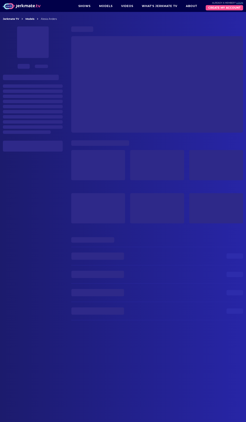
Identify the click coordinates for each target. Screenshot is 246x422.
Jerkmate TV (11, 18)
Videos (127, 6)
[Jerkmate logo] (21, 6)
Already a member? (227, 3)
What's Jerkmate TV (159, 6)
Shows (84, 6)
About (191, 6)
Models (106, 6)
